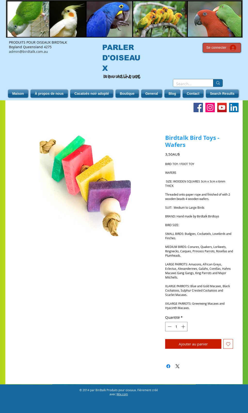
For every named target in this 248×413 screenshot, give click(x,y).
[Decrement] (169, 326)
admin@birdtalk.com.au (28, 51)
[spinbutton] (176, 326)
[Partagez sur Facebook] (168, 366)
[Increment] (183, 326)
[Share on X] (177, 366)
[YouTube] (222, 107)
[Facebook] (198, 107)
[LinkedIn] (234, 107)
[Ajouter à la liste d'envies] (228, 344)
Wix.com (122, 394)
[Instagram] (210, 107)
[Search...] (189, 83)
